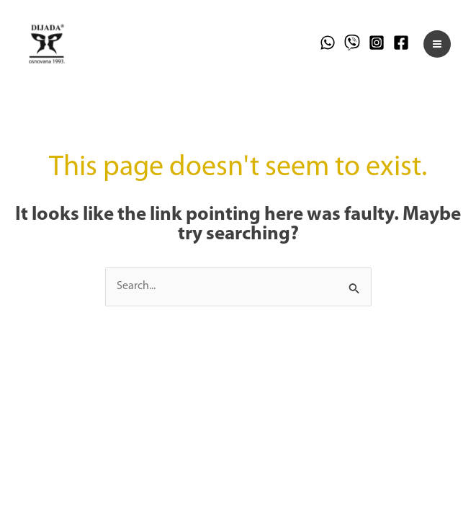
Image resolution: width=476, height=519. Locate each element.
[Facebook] (401, 42)
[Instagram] (377, 42)
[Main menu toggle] (437, 44)
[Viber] (352, 42)
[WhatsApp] (328, 42)
